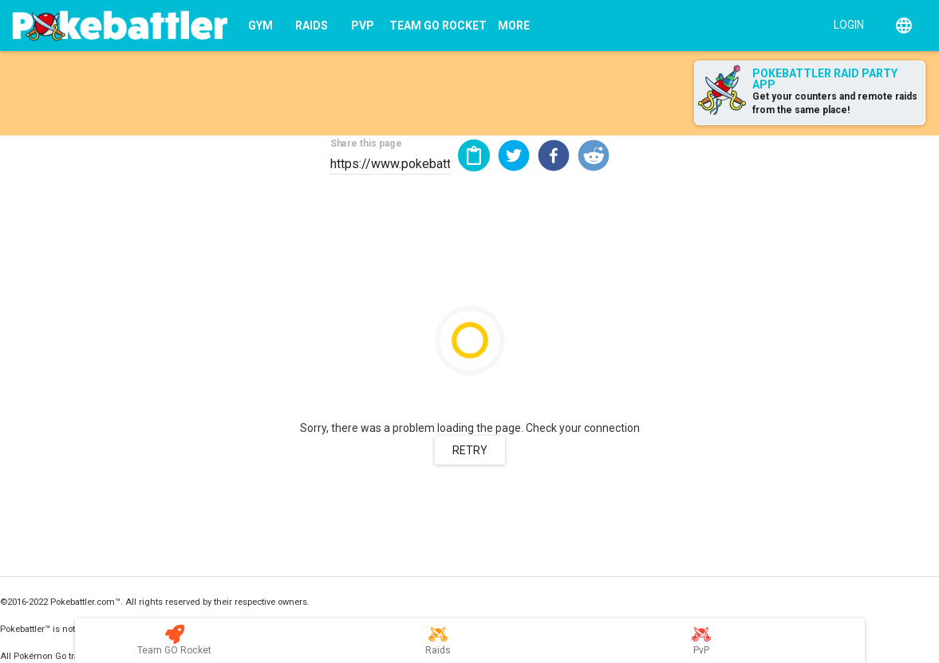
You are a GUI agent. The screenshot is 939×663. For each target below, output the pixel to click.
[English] (904, 25)
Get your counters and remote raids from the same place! (834, 103)
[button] (514, 155)
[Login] (845, 24)
